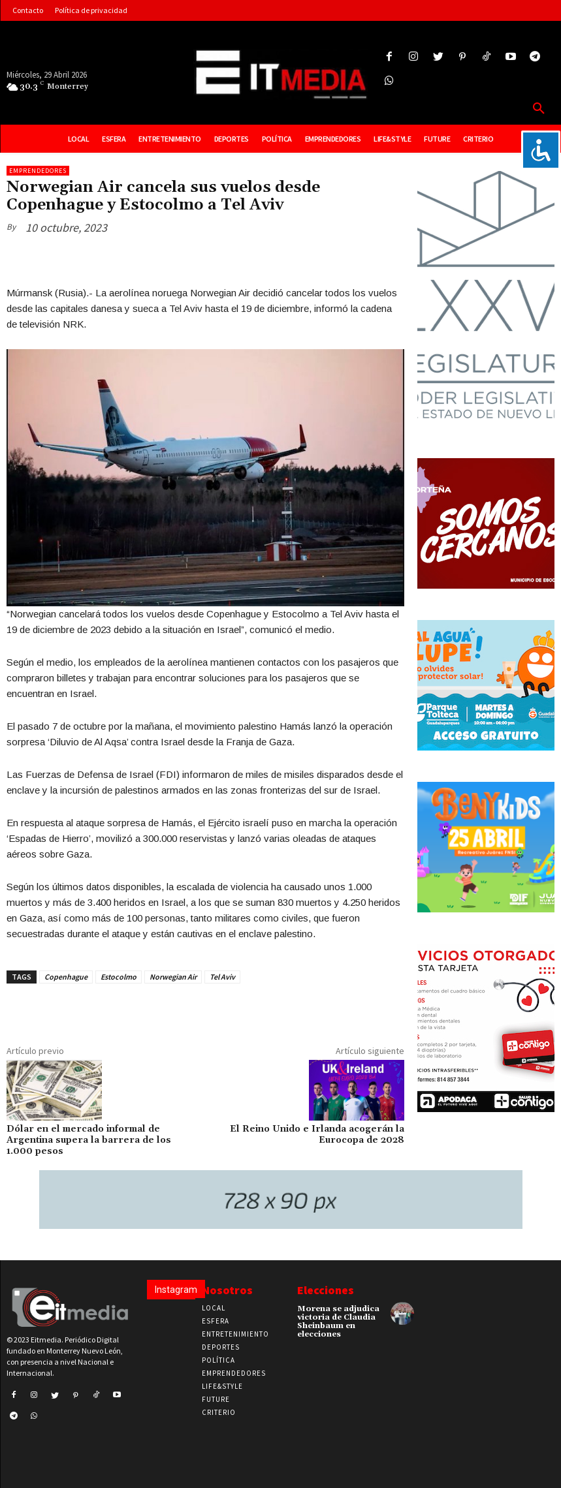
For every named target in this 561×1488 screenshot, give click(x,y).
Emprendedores (38, 171)
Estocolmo (118, 977)
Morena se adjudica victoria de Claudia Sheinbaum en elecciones (338, 1322)
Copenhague (66, 977)
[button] (538, 109)
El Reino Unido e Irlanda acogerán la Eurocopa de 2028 (317, 1134)
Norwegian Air (173, 977)
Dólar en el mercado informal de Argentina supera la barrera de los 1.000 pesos (89, 1140)
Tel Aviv (222, 977)
